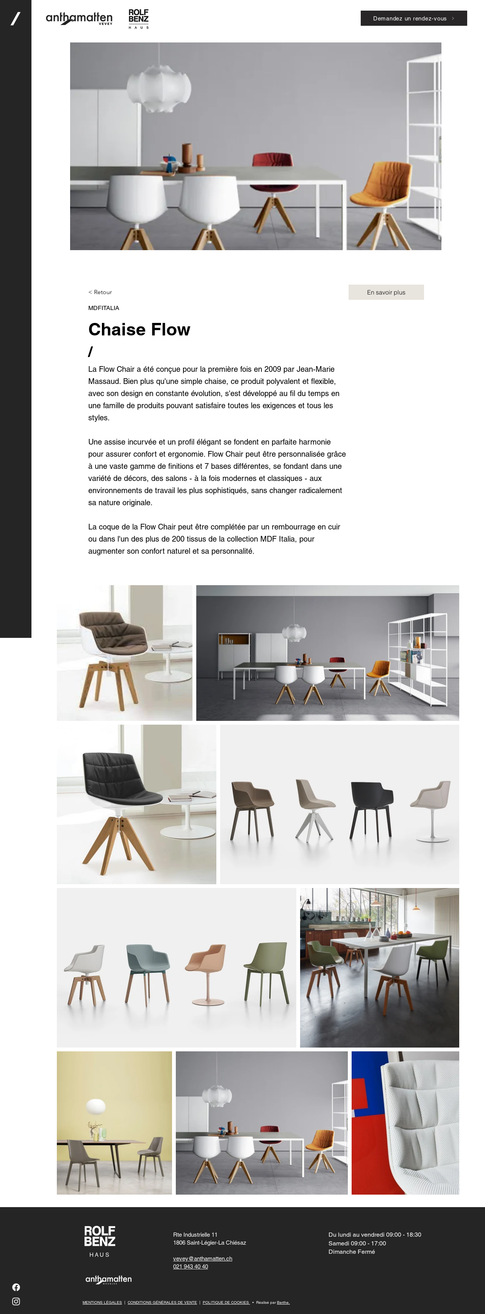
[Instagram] (16, 1301)
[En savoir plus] (386, 292)
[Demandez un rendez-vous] (414, 18)
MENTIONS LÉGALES (102, 1302)
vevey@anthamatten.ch (202, 1258)
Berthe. (283, 1302)
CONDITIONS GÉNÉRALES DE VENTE (162, 1302)
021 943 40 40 (190, 1266)
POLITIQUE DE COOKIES (226, 1302)
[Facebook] (16, 1287)
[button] (15, 657)
